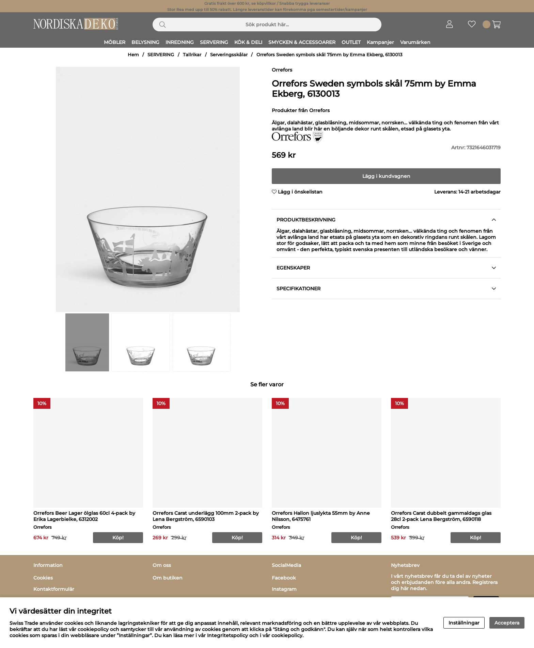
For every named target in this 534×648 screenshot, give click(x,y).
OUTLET (351, 42)
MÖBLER (114, 42)
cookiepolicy (286, 635)
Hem (133, 54)
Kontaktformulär (53, 589)
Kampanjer (380, 42)
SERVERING (214, 42)
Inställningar (464, 623)
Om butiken (168, 578)
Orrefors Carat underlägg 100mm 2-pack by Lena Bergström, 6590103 (206, 516)
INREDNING (180, 42)
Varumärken (415, 42)
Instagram (284, 589)
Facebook (284, 578)
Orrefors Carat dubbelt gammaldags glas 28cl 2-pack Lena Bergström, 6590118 (441, 516)
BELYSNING (145, 42)
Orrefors (282, 70)
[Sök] (267, 24)
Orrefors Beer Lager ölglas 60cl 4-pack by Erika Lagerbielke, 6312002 (84, 516)
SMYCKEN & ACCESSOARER (301, 42)
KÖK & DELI (248, 42)
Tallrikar (192, 54)
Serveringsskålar (229, 54)
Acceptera (506, 623)
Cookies (43, 578)
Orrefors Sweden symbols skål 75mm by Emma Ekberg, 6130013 (329, 54)
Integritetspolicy (227, 635)
